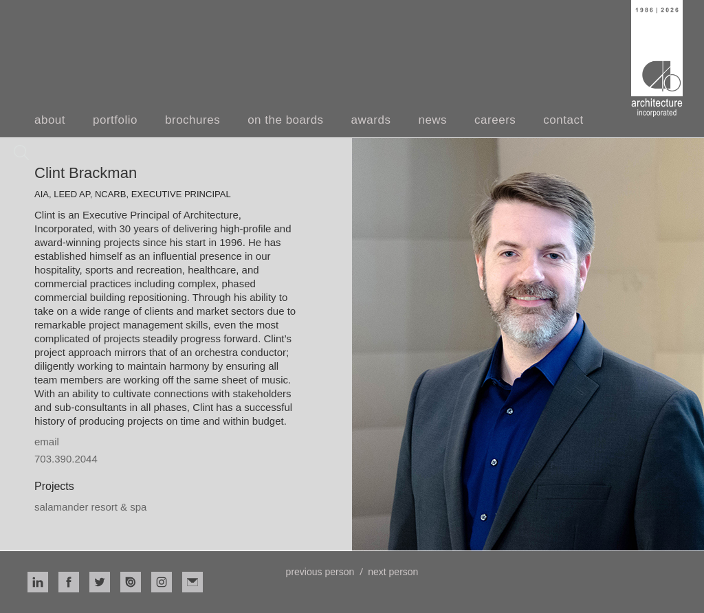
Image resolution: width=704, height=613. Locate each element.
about (49, 119)
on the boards (285, 119)
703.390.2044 (66, 459)
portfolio (115, 119)
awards (371, 119)
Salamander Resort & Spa (90, 507)
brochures (192, 119)
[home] (656, 58)
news (432, 119)
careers (495, 119)
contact (563, 119)
